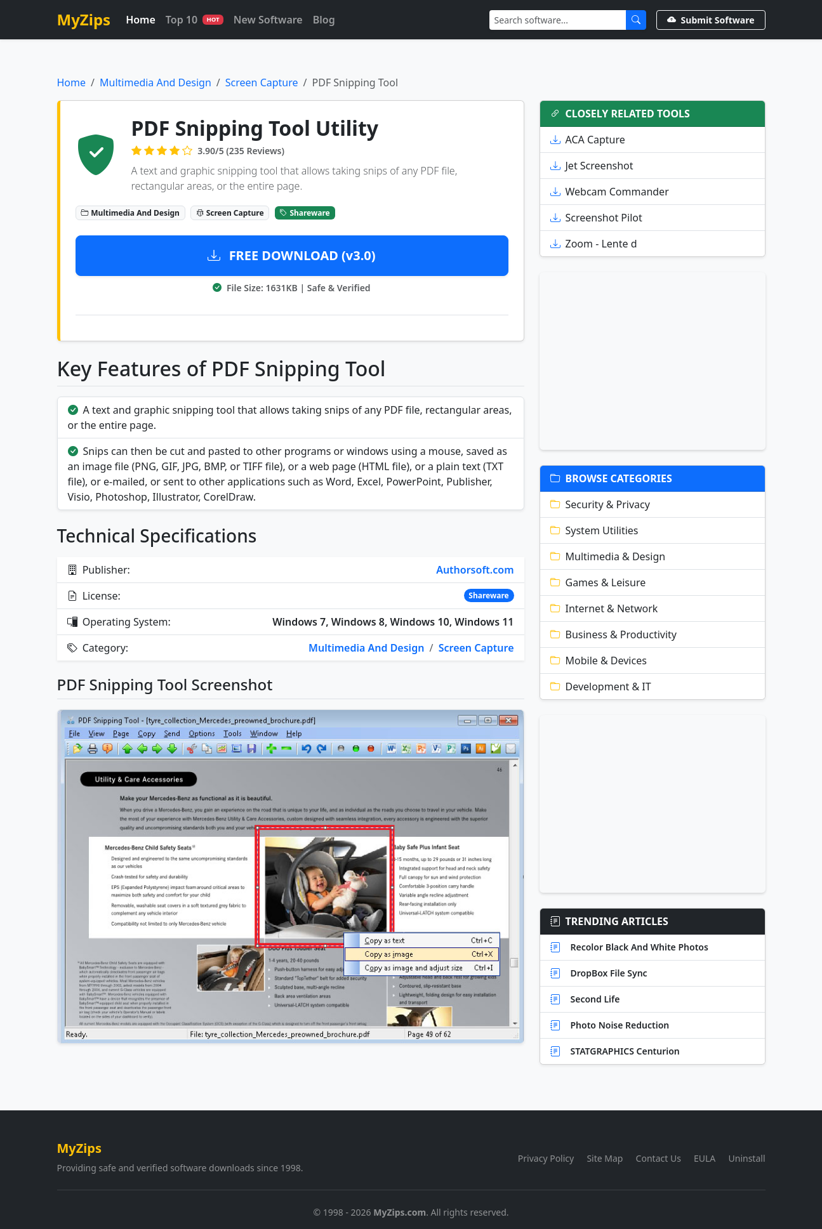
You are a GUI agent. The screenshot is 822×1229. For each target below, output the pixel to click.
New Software (268, 20)
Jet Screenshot (591, 166)
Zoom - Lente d (593, 244)
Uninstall (747, 1158)
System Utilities (594, 530)
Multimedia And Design (155, 82)
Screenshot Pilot (596, 218)
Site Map (605, 1158)
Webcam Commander (609, 192)
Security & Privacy (600, 504)
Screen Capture (261, 82)
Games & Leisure (598, 582)
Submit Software (711, 20)
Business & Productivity (613, 634)
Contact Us (658, 1158)
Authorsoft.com (475, 570)
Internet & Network (604, 608)
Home (141, 20)
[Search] (557, 20)
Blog (324, 20)
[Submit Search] (636, 20)
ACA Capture (587, 140)
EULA (704, 1158)
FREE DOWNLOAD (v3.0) (291, 255)
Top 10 (194, 20)
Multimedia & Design (608, 556)
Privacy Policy (546, 1158)
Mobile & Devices (598, 660)
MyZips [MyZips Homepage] (84, 19)
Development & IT (600, 686)
